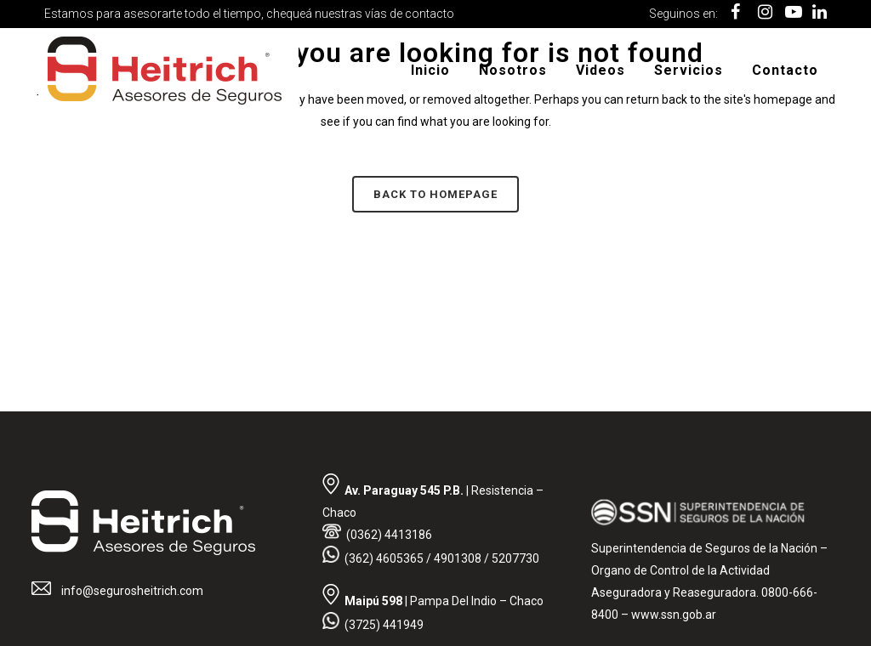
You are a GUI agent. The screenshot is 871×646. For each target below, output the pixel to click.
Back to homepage (435, 194)
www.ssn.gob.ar (673, 614)
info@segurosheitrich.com (131, 591)
